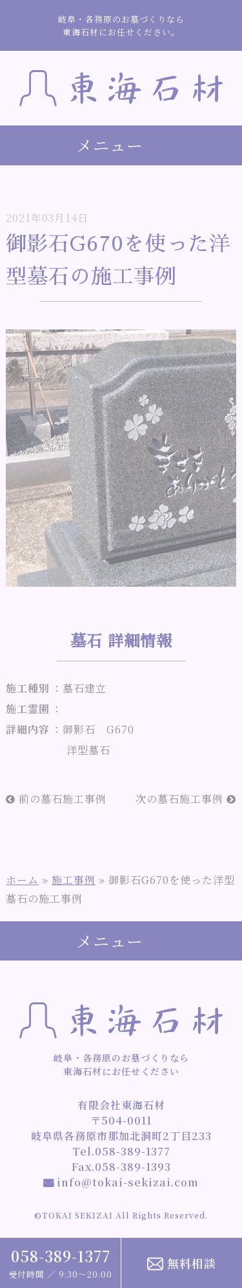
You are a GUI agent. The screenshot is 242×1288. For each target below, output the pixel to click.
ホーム (22, 879)
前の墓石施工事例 (56, 798)
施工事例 (74, 879)
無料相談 (181, 1263)
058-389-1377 (60, 1256)
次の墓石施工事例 (186, 798)
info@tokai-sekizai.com (121, 1182)
